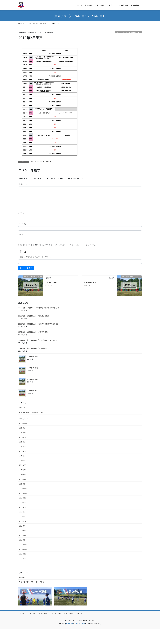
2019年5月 (23, 521)
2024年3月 (23, 442)
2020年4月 (23, 470)
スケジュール (56, 613)
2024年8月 (23, 437)
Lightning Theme (79, 623)
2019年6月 (23, 516)
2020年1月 (23, 484)
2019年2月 (23, 535)
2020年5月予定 (32, 390)
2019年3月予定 (90, 282)
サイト (21, 234)
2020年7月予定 (32, 368)
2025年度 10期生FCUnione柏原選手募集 (33, 332)
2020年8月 (23, 451)
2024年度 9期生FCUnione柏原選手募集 (32, 348)
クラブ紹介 (32, 613)
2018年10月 (23, 554)
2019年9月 (23, 502)
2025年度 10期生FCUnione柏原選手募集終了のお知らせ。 (39, 324)
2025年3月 (23, 432)
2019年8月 (23, 507)
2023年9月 (23, 446)
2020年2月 (23, 479)
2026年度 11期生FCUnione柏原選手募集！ (33, 316)
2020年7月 (23, 456)
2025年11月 (23, 423)
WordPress (69, 623)
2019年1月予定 (51, 282)
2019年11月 (23, 493)
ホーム (22, 613)
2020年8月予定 (32, 356)
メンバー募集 (68, 613)
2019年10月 (23, 498)
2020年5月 (23, 465)
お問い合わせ (81, 613)
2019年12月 (23, 488)
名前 (21, 213)
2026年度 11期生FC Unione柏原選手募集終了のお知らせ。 (39, 308)
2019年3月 (23, 530)
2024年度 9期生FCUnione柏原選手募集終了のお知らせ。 (38, 340)
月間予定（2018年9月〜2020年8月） (128, 32)
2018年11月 (23, 549)
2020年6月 (23, 460)
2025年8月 (23, 428)
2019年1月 (23, 540)
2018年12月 (23, 544)
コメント (23, 184)
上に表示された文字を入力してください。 (35, 257)
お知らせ (22, 408)
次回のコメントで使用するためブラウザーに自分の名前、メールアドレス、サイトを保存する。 (58, 245)
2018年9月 (23, 558)
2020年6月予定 (32, 379)
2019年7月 (23, 512)
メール (22, 223)
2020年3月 (23, 474)
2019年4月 (23, 526)
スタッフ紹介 (43, 613)
